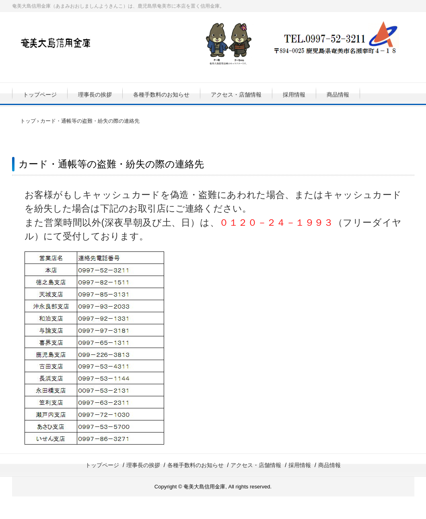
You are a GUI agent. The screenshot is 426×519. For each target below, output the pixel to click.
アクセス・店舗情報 (236, 94)
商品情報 (338, 94)
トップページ (40, 94)
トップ (28, 121)
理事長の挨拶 (95, 94)
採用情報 (294, 94)
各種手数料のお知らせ (161, 94)
